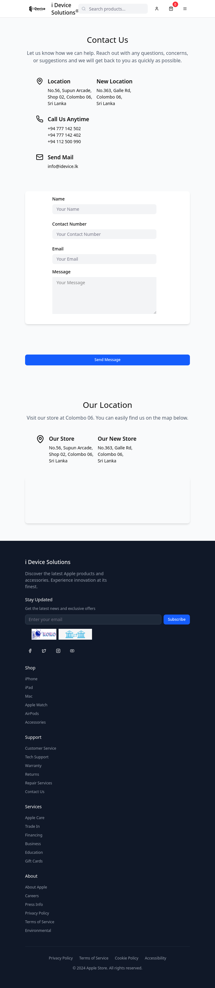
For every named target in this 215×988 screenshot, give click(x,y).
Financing (33, 835)
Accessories (35, 722)
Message (61, 272)
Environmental (38, 930)
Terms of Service (39, 921)
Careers (32, 895)
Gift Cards (34, 861)
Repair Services (38, 783)
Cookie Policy (126, 958)
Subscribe (177, 619)
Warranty (33, 765)
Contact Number (69, 224)
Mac (29, 696)
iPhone (31, 678)
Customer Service (40, 748)
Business (33, 843)
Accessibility (155, 958)
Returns (32, 774)
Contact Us (34, 791)
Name (58, 199)
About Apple (36, 887)
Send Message (107, 359)
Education (34, 852)
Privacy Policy (37, 913)
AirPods (32, 713)
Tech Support (37, 757)
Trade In (32, 826)
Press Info (34, 904)
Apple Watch (36, 705)
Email (58, 249)
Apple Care (35, 817)
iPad (29, 687)
